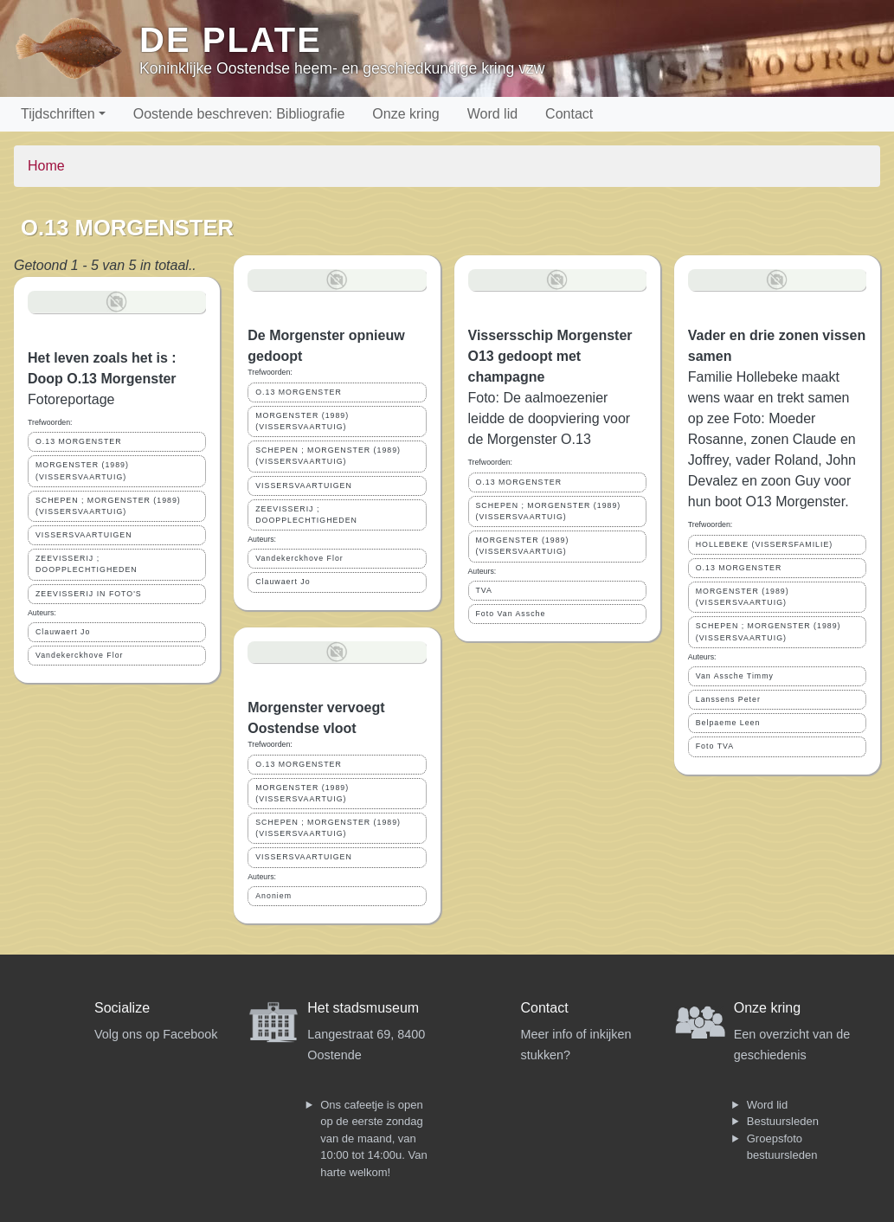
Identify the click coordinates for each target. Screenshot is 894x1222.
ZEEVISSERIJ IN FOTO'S (88, 593)
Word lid (492, 113)
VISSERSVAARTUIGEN (83, 535)
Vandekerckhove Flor (79, 655)
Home (46, 165)
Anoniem (273, 895)
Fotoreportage (71, 399)
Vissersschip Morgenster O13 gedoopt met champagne (550, 356)
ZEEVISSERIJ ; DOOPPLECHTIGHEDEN (86, 564)
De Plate (230, 40)
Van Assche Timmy (735, 676)
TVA (484, 590)
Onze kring (405, 113)
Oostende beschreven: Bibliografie (239, 113)
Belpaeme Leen (728, 722)
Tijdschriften (58, 113)
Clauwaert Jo (62, 631)
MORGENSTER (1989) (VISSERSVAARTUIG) (82, 470)
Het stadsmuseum (363, 1007)
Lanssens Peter (728, 699)
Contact (569, 113)
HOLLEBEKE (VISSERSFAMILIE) (764, 544)
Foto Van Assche (511, 613)
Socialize (122, 1007)
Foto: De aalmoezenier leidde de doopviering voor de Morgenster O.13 (549, 418)
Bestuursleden (783, 1121)
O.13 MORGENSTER (78, 441)
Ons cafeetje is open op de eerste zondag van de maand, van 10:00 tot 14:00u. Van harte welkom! (373, 1138)
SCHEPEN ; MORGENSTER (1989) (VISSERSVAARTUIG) (108, 506)
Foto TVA (715, 746)
